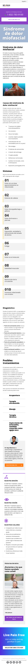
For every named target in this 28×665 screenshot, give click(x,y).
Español (24, 1)
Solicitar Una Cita (14, 19)
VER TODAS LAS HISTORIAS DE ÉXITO (14, 618)
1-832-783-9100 (15, 14)
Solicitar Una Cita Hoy (14, 648)
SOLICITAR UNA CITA (14, 465)
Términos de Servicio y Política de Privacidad (16, 660)
